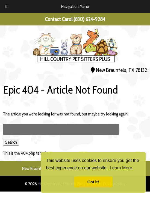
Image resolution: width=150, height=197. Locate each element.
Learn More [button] (121, 168)
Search (11, 142)
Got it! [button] (93, 182)
